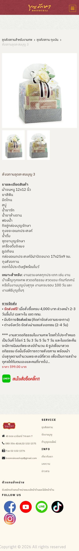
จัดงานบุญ (47, 435)
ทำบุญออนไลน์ (49, 442)
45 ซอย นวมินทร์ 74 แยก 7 (19, 436)
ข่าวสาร (45, 471)
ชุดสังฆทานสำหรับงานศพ (17, 40)
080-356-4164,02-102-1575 (20, 444)
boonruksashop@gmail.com (21, 458)
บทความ (46, 464)
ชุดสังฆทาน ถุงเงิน (47, 40)
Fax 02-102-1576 (15, 451)
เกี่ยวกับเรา (47, 457)
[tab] (13, 145)
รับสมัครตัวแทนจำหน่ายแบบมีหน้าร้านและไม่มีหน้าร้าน (28, 490)
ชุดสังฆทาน (47, 427)
